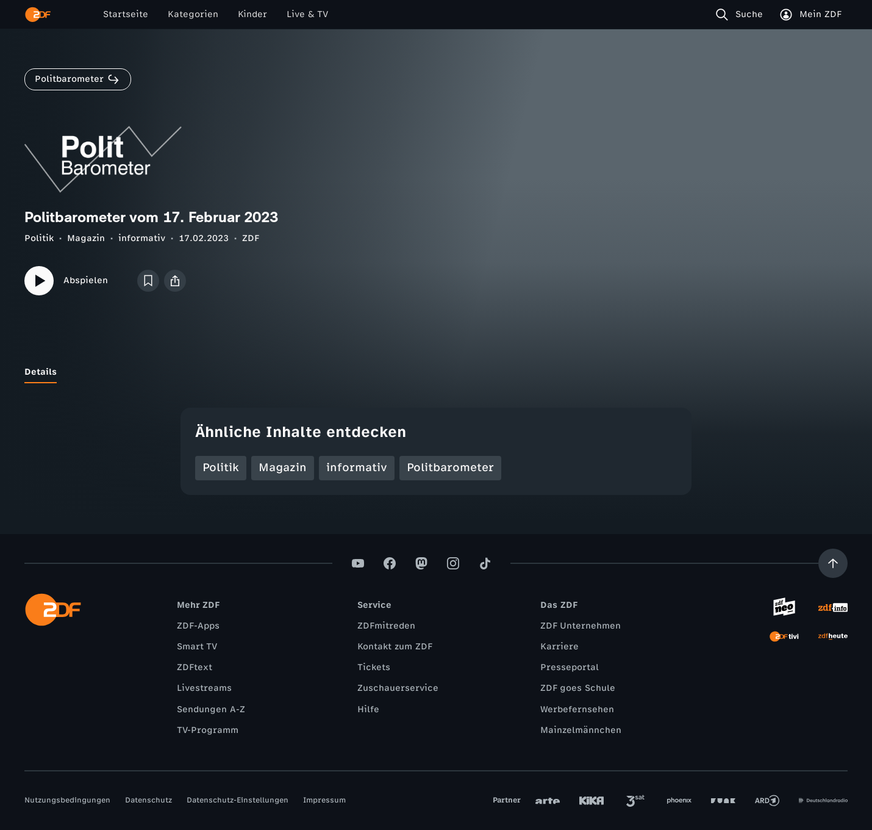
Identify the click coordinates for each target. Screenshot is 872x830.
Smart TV (197, 646)
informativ (141, 238)
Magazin (86, 238)
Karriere (559, 646)
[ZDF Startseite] (37, 14)
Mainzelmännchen (580, 730)
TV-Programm (207, 730)
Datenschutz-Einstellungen (237, 800)
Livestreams (204, 688)
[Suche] (742, 14)
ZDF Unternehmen (580, 626)
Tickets (373, 667)
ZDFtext (194, 667)
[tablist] (436, 372)
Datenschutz (148, 800)
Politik (39, 238)
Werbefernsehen (577, 709)
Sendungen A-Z (211, 709)
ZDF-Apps (198, 626)
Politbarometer (450, 467)
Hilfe (368, 709)
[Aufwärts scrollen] (833, 563)
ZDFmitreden (386, 626)
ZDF (250, 238)
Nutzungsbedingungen (67, 800)
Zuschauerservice (397, 688)
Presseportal (569, 667)
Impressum (324, 800)
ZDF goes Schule (577, 688)
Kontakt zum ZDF (394, 646)
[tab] (40, 372)
